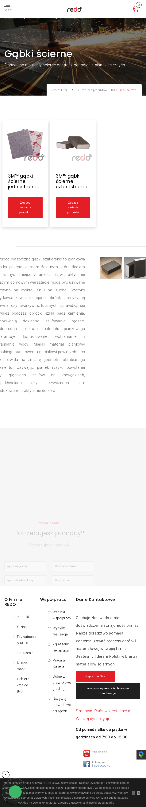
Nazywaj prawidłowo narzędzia (62, 705)
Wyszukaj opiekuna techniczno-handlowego (108, 691)
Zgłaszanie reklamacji (61, 647)
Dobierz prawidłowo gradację (62, 682)
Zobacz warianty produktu (25, 208)
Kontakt (23, 617)
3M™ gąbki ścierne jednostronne (24, 181)
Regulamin (25, 653)
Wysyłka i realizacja (60, 631)
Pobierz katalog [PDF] (23, 685)
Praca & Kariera (59, 663)
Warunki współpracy (62, 615)
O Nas (22, 627)
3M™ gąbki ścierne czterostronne (72, 181)
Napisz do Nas (95, 676)
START (72, 90)
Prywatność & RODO (26, 640)
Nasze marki (22, 666)
